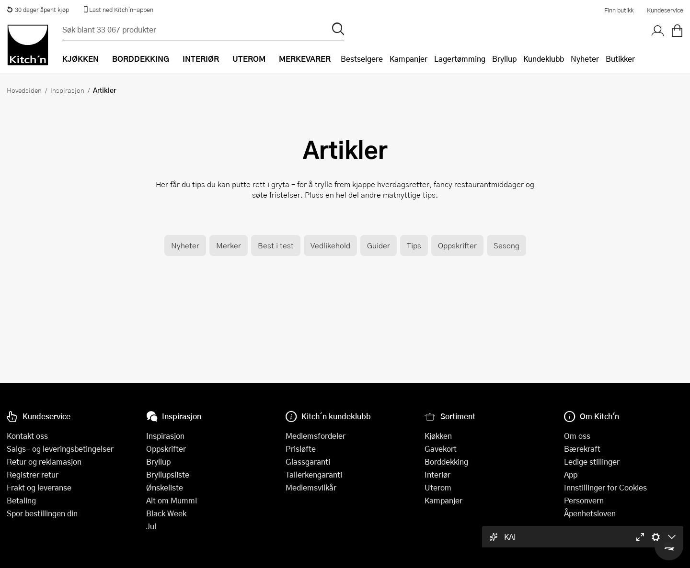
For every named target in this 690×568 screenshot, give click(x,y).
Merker (228, 245)
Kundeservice (665, 10)
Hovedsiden (24, 90)
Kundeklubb (543, 58)
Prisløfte (301, 448)
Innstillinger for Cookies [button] (605, 487)
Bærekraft (582, 448)
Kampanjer (408, 58)
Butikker (620, 58)
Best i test (276, 245)
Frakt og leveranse (39, 487)
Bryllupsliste (167, 474)
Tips (414, 245)
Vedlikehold (330, 245)
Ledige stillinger (592, 461)
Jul (151, 526)
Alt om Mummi (171, 500)
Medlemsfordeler (315, 435)
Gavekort (441, 448)
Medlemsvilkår (311, 487)
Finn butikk (618, 10)
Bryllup (504, 58)
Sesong (506, 245)
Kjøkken (438, 435)
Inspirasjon (67, 90)
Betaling (21, 500)
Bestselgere (362, 58)
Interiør (437, 474)
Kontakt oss (27, 435)
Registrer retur (32, 474)
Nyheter (585, 58)
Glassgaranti (308, 461)
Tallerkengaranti (314, 474)
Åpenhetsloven (590, 513)
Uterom (438, 487)
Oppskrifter (457, 245)
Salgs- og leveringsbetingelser (60, 448)
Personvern (584, 500)
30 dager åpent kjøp (38, 9)
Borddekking (446, 461)
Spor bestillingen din (42, 513)
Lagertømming (459, 58)
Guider (378, 245)
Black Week (166, 513)
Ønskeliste (164, 487)
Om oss (577, 435)
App (570, 474)
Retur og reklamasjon (44, 461)
